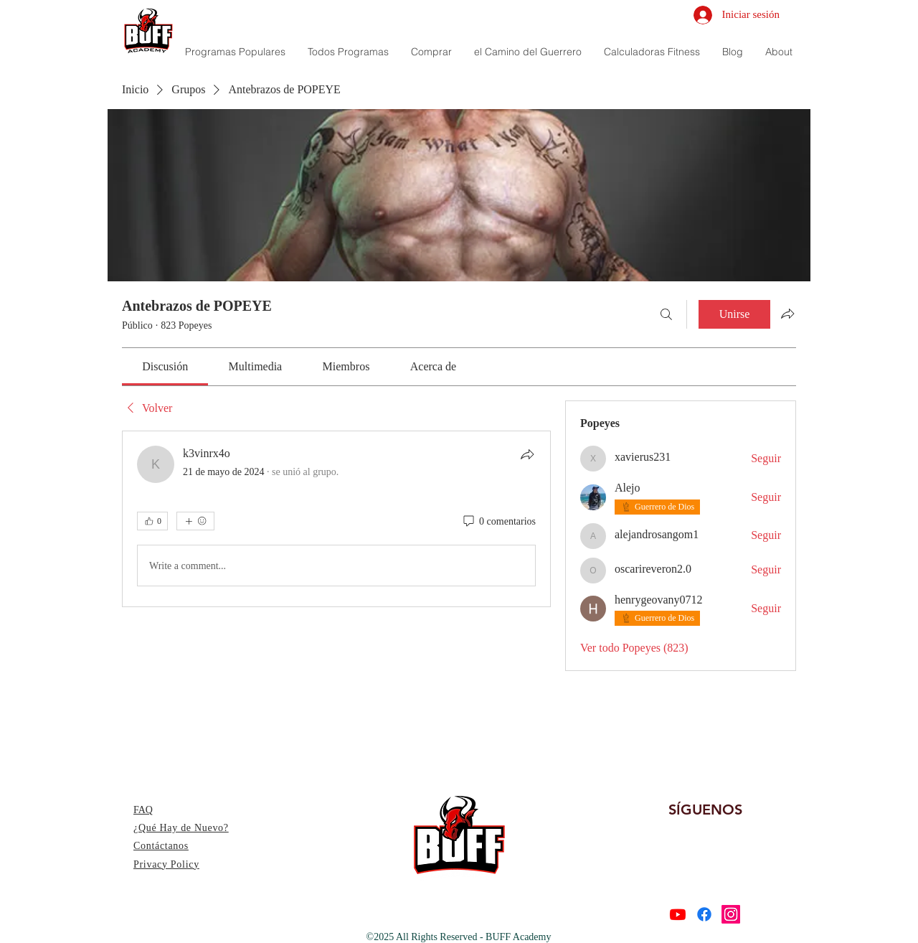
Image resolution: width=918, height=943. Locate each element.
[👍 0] (152, 521)
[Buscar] (666, 314)
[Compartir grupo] (787, 313)
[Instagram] (730, 914)
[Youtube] (677, 914)
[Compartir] (527, 454)
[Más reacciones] (195, 521)
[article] (336, 519)
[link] (165, 366)
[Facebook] (704, 914)
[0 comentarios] (498, 522)
